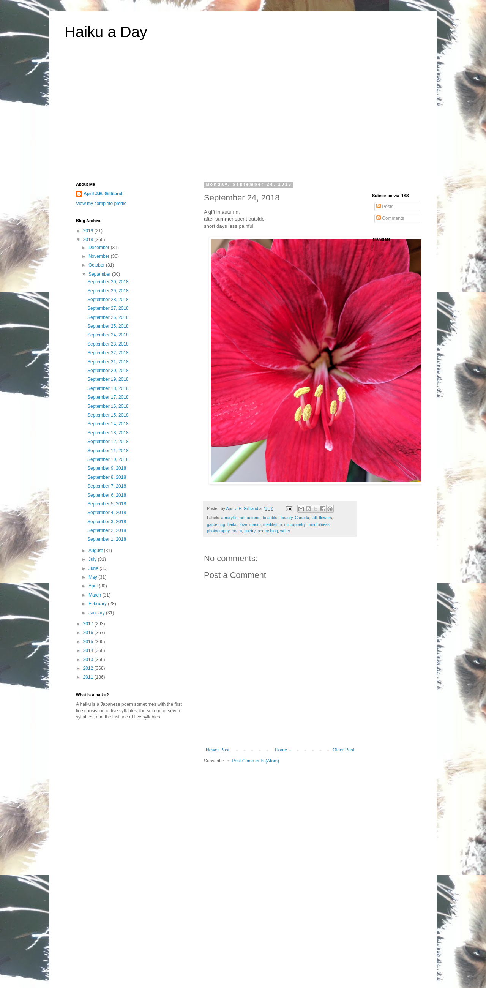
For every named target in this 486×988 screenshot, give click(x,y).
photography (218, 531)
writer (285, 531)
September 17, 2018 (108, 397)
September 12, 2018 (108, 441)
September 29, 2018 (108, 291)
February (98, 603)
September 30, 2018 (108, 281)
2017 (89, 624)
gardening (216, 524)
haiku (232, 524)
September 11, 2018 (108, 450)
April (93, 586)
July (93, 559)
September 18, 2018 (108, 388)
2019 (89, 231)
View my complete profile (101, 203)
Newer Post (217, 750)
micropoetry (294, 524)
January (97, 613)
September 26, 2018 (108, 317)
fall (314, 517)
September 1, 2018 (106, 539)
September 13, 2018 (108, 433)
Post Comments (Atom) (255, 761)
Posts (384, 206)
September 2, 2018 (106, 530)
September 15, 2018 (108, 415)
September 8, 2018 (106, 477)
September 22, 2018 (108, 352)
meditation (272, 524)
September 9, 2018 (106, 468)
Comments (390, 218)
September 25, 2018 (108, 326)
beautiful (270, 517)
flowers (325, 517)
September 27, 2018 (108, 308)
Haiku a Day (106, 32)
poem (237, 531)
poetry (249, 531)
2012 (89, 668)
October (97, 265)
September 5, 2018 (106, 504)
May (93, 577)
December (99, 247)
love (243, 524)
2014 (89, 650)
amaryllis (229, 517)
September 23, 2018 (108, 344)
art (242, 517)
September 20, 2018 (108, 370)
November (99, 256)
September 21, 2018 (108, 362)
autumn (253, 517)
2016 (89, 632)
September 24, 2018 (108, 335)
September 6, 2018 (106, 495)
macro (255, 524)
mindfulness (319, 524)
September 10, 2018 (108, 459)
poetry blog (267, 531)
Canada (302, 517)
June (93, 568)
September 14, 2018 (108, 423)
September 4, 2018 (106, 512)
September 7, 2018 (106, 486)
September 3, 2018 (106, 521)
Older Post (343, 750)
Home (281, 750)
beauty (287, 517)
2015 (89, 641)
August (96, 550)
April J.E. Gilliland (103, 193)
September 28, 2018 (108, 299)
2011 (89, 677)
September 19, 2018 (108, 379)
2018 (89, 239)
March (95, 595)
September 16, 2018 (108, 406)
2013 (89, 659)
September (100, 274)
